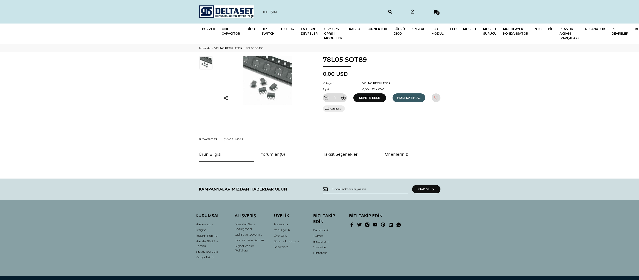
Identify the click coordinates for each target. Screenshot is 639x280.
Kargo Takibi (205, 241)
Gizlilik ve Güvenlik (248, 218)
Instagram (321, 225)
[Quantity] (334, 97)
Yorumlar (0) (273, 138)
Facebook (321, 214)
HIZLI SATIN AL (409, 98)
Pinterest (320, 236)
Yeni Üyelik (282, 214)
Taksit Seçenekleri (341, 138)
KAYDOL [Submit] (426, 172)
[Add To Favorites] (436, 97)
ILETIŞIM (270, 12)
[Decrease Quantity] (326, 97)
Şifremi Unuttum (286, 225)
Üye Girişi (281, 219)
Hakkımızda (204, 208)
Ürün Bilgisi (210, 138)
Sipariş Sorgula (207, 235)
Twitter (318, 219)
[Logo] (226, 11)
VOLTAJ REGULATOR (376, 83)
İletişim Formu (206, 219)
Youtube (319, 231)
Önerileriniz (396, 138)
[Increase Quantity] (343, 97)
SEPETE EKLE (369, 98)
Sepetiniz (281, 231)
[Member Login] (412, 12)
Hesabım (281, 208)
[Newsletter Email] (365, 173)
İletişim (201, 214)
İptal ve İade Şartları (249, 224)
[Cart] (435, 12)
